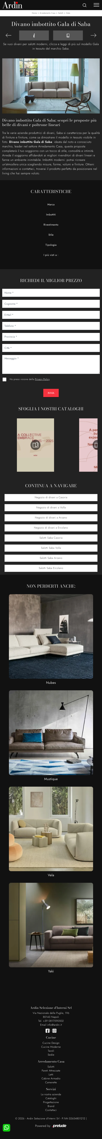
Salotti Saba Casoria (50, 538)
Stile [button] (51, 235)
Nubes (51, 683)
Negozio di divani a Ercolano (51, 528)
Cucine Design (51, 1043)
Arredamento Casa (47, 13)
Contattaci (51, 1110)
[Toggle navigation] (96, 5)
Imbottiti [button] (51, 215)
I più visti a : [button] (50, 255)
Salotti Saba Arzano (51, 558)
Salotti (60, 13)
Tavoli (51, 1051)
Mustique (51, 779)
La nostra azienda (51, 1094)
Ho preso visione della (30, 379)
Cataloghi (51, 1098)
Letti (51, 1075)
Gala (68, 13)
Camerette (51, 1082)
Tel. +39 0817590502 (51, 1021)
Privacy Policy (42, 379)
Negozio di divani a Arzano (51, 518)
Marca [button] (51, 204)
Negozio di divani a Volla (51, 507)
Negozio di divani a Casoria (51, 497)
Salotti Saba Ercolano (51, 568)
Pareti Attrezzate (51, 1071)
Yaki (51, 971)
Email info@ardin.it (51, 1025)
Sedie (51, 1055)
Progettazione (51, 1102)
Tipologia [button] (51, 245)
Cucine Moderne (51, 1047)
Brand (51, 1106)
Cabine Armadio (51, 1078)
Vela (51, 875)
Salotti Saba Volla (51, 548)
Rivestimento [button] (51, 225)
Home (34, 13)
